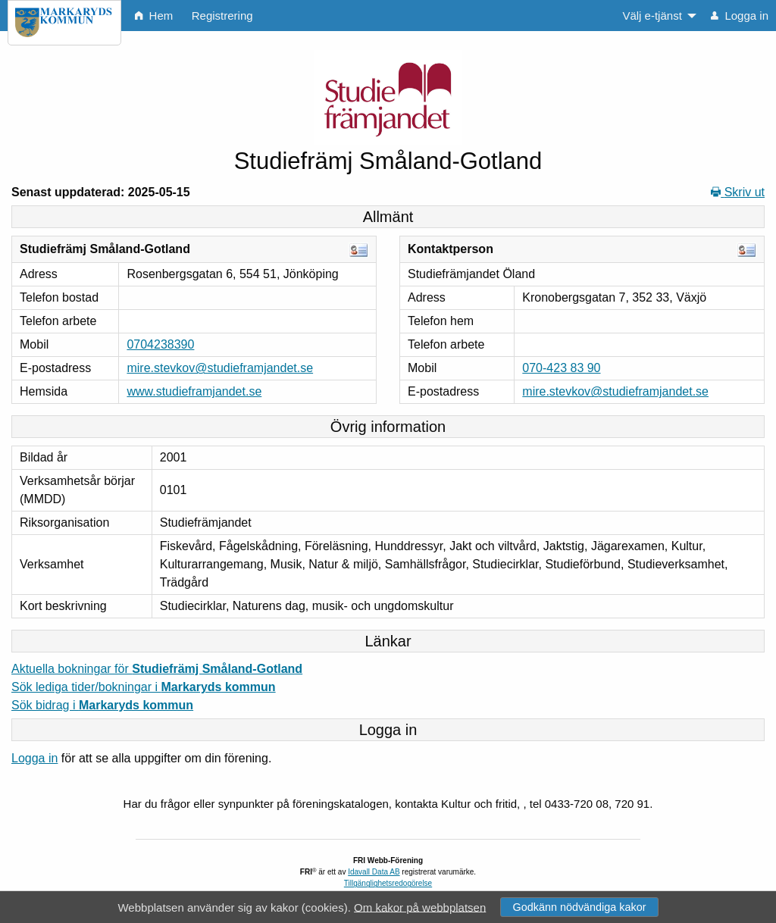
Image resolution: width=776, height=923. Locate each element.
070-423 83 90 (561, 367)
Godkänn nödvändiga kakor (579, 907)
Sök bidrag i (102, 705)
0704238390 (160, 344)
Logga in (34, 758)
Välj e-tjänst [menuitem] (651, 15)
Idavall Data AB (373, 872)
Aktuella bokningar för (156, 668)
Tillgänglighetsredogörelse (388, 883)
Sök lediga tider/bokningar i (143, 687)
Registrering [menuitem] (222, 15)
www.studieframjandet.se (194, 391)
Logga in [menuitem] (739, 15)
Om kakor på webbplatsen (420, 906)
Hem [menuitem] (154, 15)
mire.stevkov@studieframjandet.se (220, 367)
